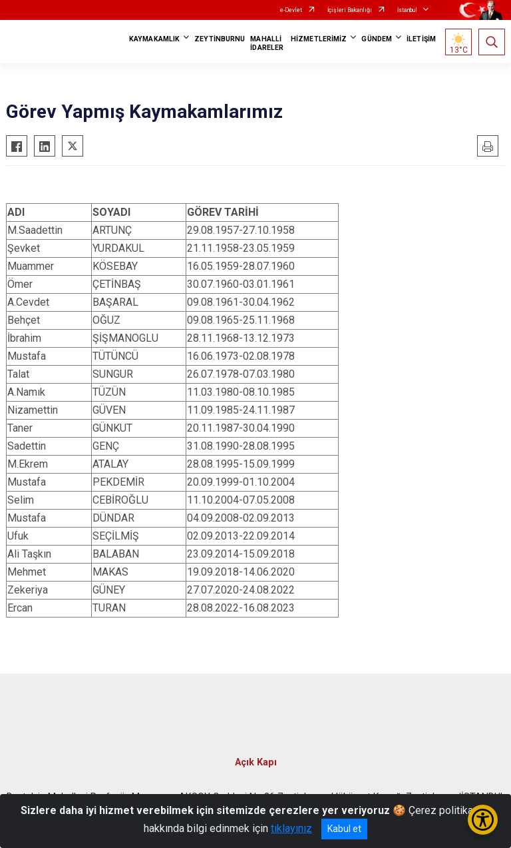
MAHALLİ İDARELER (266, 43)
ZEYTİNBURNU (219, 39)
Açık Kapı (256, 762)
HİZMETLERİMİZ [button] (319, 39)
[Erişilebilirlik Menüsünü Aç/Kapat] (483, 820)
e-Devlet (291, 10)
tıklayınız (291, 828)
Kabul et (344, 828)
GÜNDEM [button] (376, 39)
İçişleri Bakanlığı (349, 10)
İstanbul (407, 10)
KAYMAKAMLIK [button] (154, 39)
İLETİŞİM (421, 39)
